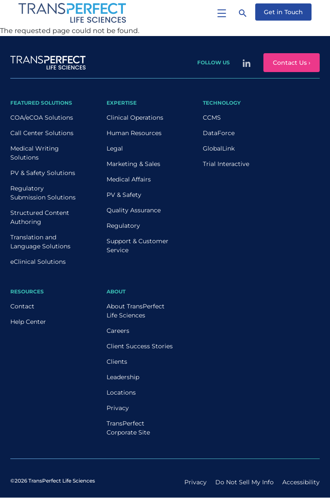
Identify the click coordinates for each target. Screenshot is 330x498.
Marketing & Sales (133, 164)
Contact (22, 306)
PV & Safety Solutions (42, 173)
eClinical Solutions (38, 262)
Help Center (28, 322)
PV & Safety (124, 195)
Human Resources (134, 133)
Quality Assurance (134, 210)
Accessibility (301, 482)
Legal (115, 148)
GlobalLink (219, 148)
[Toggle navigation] (222, 13)
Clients (117, 361)
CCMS (212, 117)
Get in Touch (283, 12)
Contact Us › (291, 62)
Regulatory (123, 225)
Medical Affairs (129, 179)
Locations (121, 392)
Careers (118, 331)
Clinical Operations (135, 117)
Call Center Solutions (41, 133)
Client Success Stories (140, 346)
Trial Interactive (226, 164)
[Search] (243, 12)
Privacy (118, 408)
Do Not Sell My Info (244, 482)
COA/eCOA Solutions (41, 117)
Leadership (123, 377)
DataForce (219, 133)
